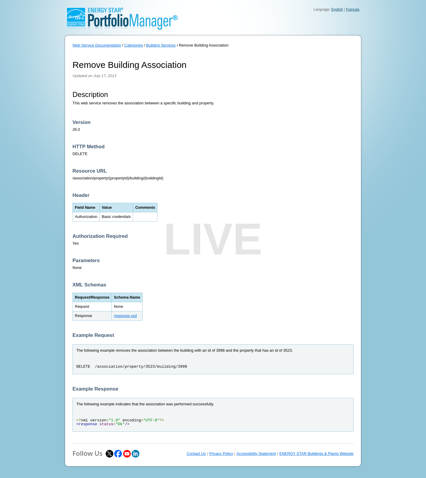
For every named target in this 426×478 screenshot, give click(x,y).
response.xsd (125, 315)
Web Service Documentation (96, 45)
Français (352, 9)
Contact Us (196, 453)
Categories (133, 45)
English (337, 9)
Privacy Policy (221, 453)
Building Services (161, 45)
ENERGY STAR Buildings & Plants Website (316, 453)
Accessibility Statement (256, 453)
